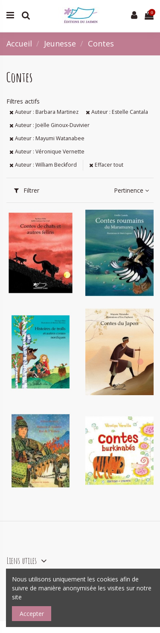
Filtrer (26, 190)
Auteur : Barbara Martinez (44, 112)
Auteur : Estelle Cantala (117, 112)
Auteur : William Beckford (43, 164)
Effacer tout (106, 164)
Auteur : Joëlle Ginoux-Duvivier (49, 125)
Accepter (32, 614)
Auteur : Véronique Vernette (46, 151)
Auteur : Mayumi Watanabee (46, 138)
